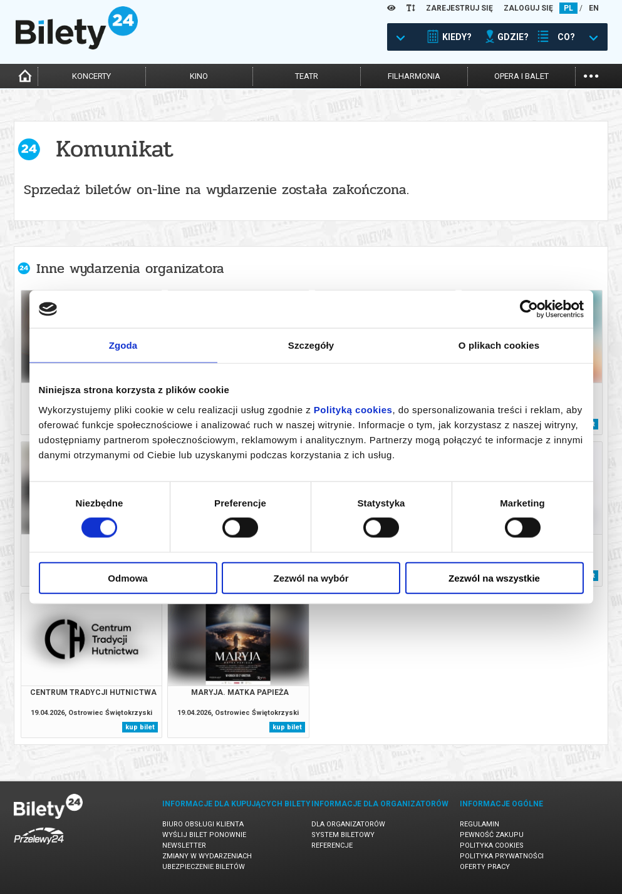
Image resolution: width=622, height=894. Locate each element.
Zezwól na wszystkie (494, 577)
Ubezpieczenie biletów (203, 867)
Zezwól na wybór (310, 577)
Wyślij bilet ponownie (204, 835)
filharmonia (414, 76)
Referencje (332, 845)
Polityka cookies (492, 845)
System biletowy (343, 835)
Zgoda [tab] (123, 345)
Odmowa (127, 577)
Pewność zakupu (492, 835)
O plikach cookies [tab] (499, 345)
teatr (306, 76)
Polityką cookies (353, 409)
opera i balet (521, 76)
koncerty (91, 76)
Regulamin (479, 824)
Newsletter (184, 845)
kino (199, 76)
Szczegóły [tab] (311, 345)
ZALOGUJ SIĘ (528, 8)
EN (594, 8)
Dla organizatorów (348, 824)
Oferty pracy (485, 867)
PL (568, 8)
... (591, 75)
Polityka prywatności (502, 856)
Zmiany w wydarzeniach (207, 856)
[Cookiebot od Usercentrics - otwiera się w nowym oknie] (529, 309)
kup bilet (140, 727)
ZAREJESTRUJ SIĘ (459, 8)
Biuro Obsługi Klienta (203, 824)
